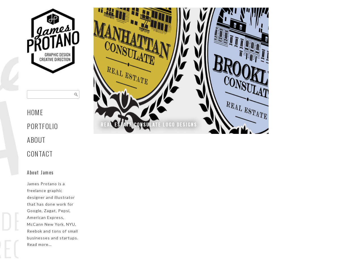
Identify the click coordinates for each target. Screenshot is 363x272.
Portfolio (42, 126)
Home (35, 112)
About (36, 140)
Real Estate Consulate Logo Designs (149, 124)
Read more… (39, 244)
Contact (40, 154)
